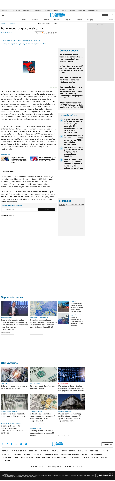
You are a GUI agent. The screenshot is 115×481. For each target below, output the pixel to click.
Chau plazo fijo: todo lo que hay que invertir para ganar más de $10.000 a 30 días (19, 160)
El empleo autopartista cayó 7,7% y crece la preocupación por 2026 (24, 44)
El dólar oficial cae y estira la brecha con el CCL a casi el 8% (13, 415)
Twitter (3, 444)
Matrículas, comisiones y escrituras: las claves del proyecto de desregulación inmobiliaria (73, 151)
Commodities (75, 204)
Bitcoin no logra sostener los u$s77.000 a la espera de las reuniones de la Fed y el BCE (71, 105)
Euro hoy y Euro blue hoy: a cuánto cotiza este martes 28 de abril (42, 433)
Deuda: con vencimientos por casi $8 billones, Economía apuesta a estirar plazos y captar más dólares (70, 417)
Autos (84, 454)
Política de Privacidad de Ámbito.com (51, 457)
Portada (5, 451)
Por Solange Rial (5, 332)
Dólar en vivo (16, 10)
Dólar (24, 20)
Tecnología (6, 457)
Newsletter (111, 19)
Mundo (27, 454)
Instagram (11, 444)
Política (56, 20)
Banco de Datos (68, 451)
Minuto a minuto (64, 383)
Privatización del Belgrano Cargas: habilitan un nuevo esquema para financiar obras (77, 307)
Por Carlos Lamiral (63, 436)
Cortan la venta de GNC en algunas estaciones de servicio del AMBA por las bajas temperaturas (74, 140)
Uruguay (90, 20)
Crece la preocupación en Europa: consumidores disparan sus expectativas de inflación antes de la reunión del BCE (43, 323)
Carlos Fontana (7, 33)
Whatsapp (26, 444)
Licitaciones (7, 461)
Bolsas (68, 204)
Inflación (64, 10)
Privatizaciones (27, 10)
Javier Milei (38, 10)
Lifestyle (5, 454)
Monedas (62, 204)
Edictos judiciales (90, 457)
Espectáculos (96, 454)
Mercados (72, 10)
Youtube (21, 444)
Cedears (81, 204)
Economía (34, 20)
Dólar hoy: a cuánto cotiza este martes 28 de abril (43, 387)
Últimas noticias (19, 451)
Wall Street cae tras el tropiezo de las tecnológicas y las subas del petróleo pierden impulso (71, 58)
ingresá (111, 14)
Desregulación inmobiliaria (51, 10)
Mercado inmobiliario (93, 10)
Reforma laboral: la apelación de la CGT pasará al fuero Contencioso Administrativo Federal (71, 69)
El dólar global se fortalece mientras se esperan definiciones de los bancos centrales (12, 429)
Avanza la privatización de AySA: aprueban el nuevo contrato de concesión (77, 321)
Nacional (17, 454)
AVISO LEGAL (74, 457)
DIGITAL (38, 467)
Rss (16, 457)
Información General (70, 454)
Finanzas (46, 20)
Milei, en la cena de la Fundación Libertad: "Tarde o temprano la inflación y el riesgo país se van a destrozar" (74, 163)
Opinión (79, 20)
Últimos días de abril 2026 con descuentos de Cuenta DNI (21, 40)
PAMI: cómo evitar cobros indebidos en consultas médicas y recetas (70, 80)
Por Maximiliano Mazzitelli (37, 424)
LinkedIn (16, 444)
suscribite (104, 14)
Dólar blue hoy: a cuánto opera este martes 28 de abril (14, 387)
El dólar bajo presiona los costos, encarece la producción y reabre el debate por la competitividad (43, 417)
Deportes (37, 454)
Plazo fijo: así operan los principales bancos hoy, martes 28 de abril (47, 159)
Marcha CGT (81, 10)
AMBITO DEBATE (74, 467)
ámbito (3, 24)
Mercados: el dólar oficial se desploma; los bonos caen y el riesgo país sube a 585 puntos (71, 388)
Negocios (68, 20)
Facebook (7, 444)
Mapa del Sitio (27, 457)
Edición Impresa (51, 454)
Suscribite (47, 209)
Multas (104, 457)
